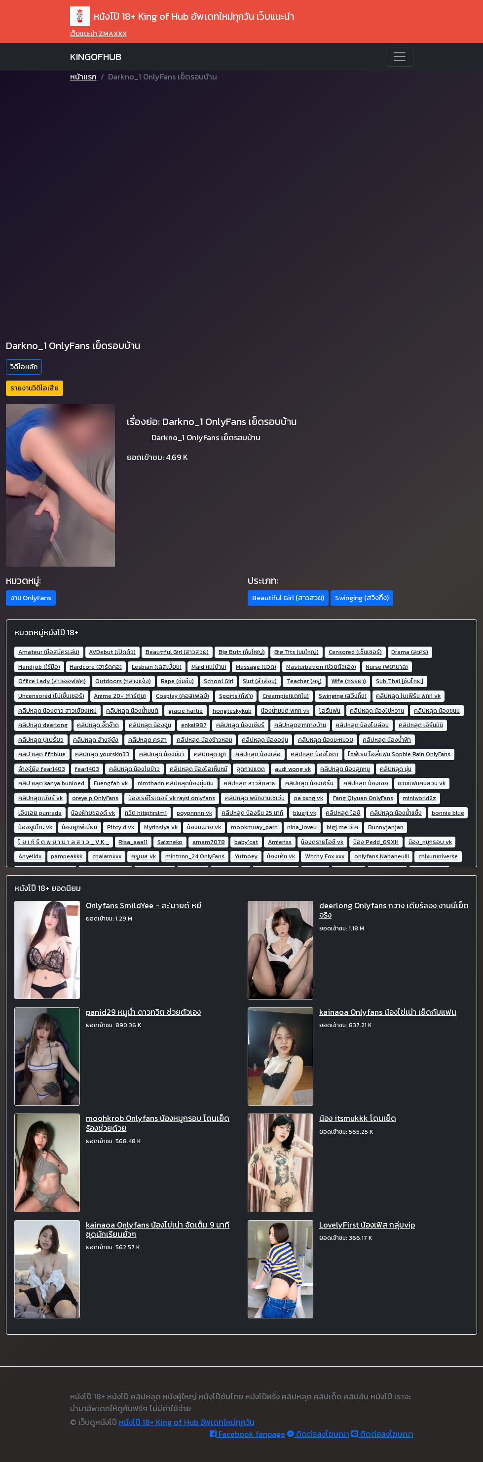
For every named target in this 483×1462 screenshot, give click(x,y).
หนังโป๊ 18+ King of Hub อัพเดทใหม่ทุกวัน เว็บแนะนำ (182, 16)
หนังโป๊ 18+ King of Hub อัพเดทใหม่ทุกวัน (187, 1422)
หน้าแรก (83, 76)
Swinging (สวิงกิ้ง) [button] (362, 598)
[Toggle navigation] (399, 57)
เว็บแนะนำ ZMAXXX (98, 34)
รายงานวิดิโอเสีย (34, 388)
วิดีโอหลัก (23, 367)
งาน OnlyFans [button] (30, 598)
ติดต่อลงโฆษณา (318, 1434)
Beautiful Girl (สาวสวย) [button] (288, 598)
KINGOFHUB (95, 56)
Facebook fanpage (247, 1434)
